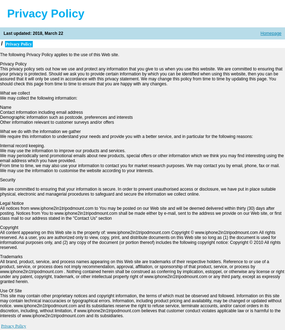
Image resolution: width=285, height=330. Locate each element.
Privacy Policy (13, 326)
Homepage (270, 33)
